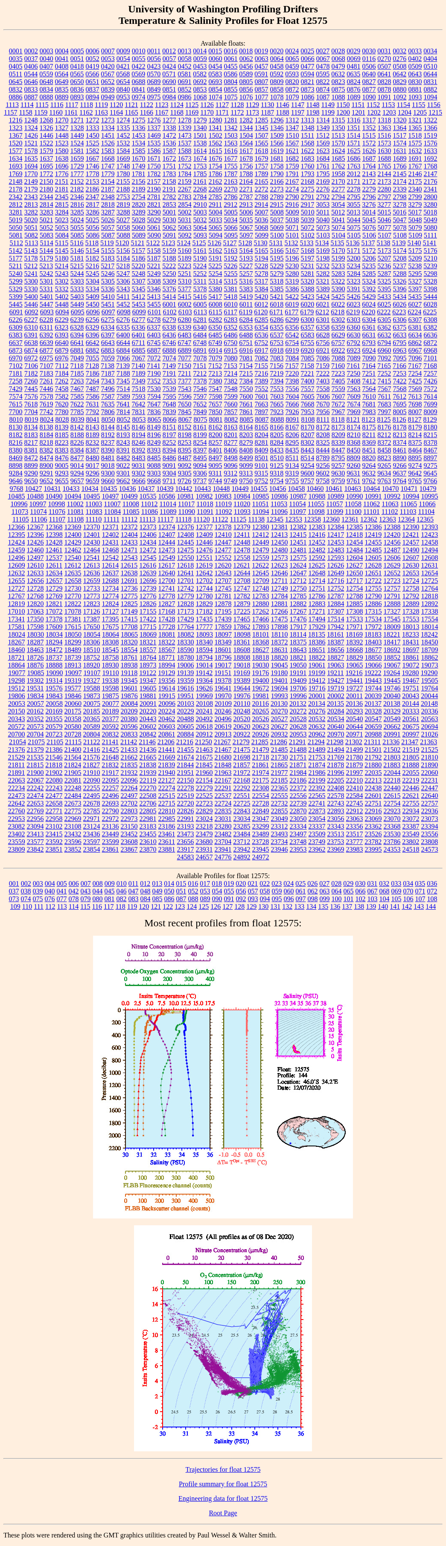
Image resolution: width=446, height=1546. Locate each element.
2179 (31, 189)
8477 (77, 457)
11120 (201, 519)
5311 (200, 281)
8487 (185, 457)
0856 (246, 89)
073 (14, 898)
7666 (292, 404)
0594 (307, 74)
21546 (54, 757)
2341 (430, 189)
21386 (54, 749)
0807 (261, 81)
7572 (430, 388)
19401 (279, 680)
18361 (242, 642)
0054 (123, 58)
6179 (307, 312)
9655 (62, 480)
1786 (215, 173)
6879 (62, 350)
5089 (139, 235)
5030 (169, 219)
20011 (354, 695)
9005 (62, 465)
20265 (260, 711)
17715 (148, 626)
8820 (369, 457)
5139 (398, 243)
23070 (392, 818)
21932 (129, 772)
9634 (384, 473)
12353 (293, 519)
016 (193, 883)
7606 (323, 396)
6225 (430, 312)
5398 (430, 289)
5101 (292, 235)
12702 (204, 580)
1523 (62, 143)
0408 (62, 66)
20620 (242, 726)
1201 (358, 112)
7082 (261, 358)
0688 (139, 81)
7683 (384, 404)
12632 (16, 573)
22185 (279, 780)
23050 (298, 818)
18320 (129, 642)
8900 (46, 465)
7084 (292, 358)
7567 (384, 388)
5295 (415, 273)
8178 (400, 427)
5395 (384, 289)
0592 (276, 74)
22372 (298, 788)
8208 (323, 434)
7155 (261, 365)
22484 (73, 795)
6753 (276, 342)
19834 (35, 695)
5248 (139, 273)
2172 (369, 181)
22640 (429, 795)
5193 (246, 258)
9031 (139, 465)
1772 (46, 173)
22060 (429, 772)
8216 (16, 442)
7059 (108, 358)
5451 (108, 304)
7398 (292, 381)
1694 (31, 166)
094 (265, 898)
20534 (335, 718)
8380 (16, 450)
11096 (279, 511)
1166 (146, 112)
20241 (204, 711)
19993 (279, 695)
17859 (223, 626)
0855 (231, 89)
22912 (354, 811)
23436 (91, 834)
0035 (16, 58)
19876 (129, 695)
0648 (46, 81)
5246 (108, 273)
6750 (230, 342)
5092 (185, 235)
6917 (261, 350)
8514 (307, 457)
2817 (92, 204)
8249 (154, 442)
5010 (308, 212)
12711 (279, 580)
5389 (323, 289)
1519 (430, 135)
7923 (277, 411)
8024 (46, 419)
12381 (279, 527)
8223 (62, 442)
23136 (110, 826)
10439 (165, 488)
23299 (260, 826)
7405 (338, 381)
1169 (191, 112)
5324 (369, 281)
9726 (184, 480)
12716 (335, 580)
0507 (384, 66)
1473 (185, 135)
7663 (261, 404)
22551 (242, 795)
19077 (16, 672)
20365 (91, 718)
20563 (429, 718)
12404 (129, 534)
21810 (429, 757)
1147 (297, 104)
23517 (354, 834)
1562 (215, 143)
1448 (62, 135)
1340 (200, 127)
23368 (392, 826)
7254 (415, 373)
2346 (77, 196)
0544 (31, 74)
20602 (148, 726)
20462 (166, 718)
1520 (16, 143)
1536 (169, 143)
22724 (223, 803)
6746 (169, 342)
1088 (338, 97)
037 (14, 891)
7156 (276, 365)
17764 (185, 626)
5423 (307, 296)
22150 (185, 780)
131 (275, 906)
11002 (75, 504)
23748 (297, 841)
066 (361, 891)
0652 (108, 81)
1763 (354, 166)
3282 (31, 212)
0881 (415, 89)
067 (372, 891)
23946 (279, 849)
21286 (278, 741)
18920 (91, 665)
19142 (204, 672)
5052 (46, 227)
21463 (204, 749)
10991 (373, 496)
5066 (231, 227)
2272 (261, 189)
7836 (154, 411)
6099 (139, 312)
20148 (429, 703)
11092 (223, 511)
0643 (415, 74)
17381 (73, 619)
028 (336, 883)
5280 (292, 273)
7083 (277, 358)
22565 (317, 795)
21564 (73, 757)
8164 (246, 427)
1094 (430, 97)
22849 (260, 811)
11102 (390, 511)
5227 (246, 266)
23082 (16, 826)
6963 (400, 350)
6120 (261, 312)
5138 (383, 243)
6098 (124, 312)
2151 (62, 181)
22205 (335, 780)
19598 (110, 688)
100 (337, 898)
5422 (292, 296)
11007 (112, 504)
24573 (429, 849)
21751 (298, 757)
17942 (335, 626)
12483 (335, 550)
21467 (223, 749)
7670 (323, 404)
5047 (400, 219)
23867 (129, 849)
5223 (184, 266)
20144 (410, 703)
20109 (223, 703)
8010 (16, 419)
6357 (307, 327)
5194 (261, 258)
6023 (353, 304)
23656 (185, 841)
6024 (369, 304)
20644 (354, 726)
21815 (35, 765)
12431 (110, 542)
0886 (16, 97)
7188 (123, 373)
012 (145, 883)
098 (313, 898)
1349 (323, 127)
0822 (323, 81)
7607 (338, 396)
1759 (292, 166)
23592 (54, 841)
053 (205, 891)
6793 (369, 342)
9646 (16, 480)
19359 (185, 680)
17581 (16, 626)
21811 (16, 765)
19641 (223, 688)
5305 (108, 281)
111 (39, 906)
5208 (400, 258)
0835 (62, 89)
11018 (204, 504)
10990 (354, 496)
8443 (308, 450)
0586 (230, 74)
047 (133, 891)
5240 (16, 273)
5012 (338, 212)
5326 (399, 281)
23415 (54, 834)
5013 (353, 212)
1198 (312, 112)
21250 (203, 741)
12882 (298, 603)
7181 (16, 373)
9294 (77, 473)
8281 (261, 442)
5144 (46, 250)
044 (98, 891)
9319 (292, 473)
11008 (130, 504)
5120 (122, 243)
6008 (215, 304)
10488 (35, 496)
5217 (107, 266)
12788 (354, 596)
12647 (298, 573)
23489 (260, 834)
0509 (415, 66)
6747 (184, 342)
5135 (337, 243)
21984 (298, 772)
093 (253, 898)
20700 (16, 734)
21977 (279, 772)
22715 (166, 803)
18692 (392, 649)
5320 (307, 281)
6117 (230, 312)
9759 (338, 480)
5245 (92, 273)
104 (384, 898)
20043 (410, 695)
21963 (223, 772)
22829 (204, 811)
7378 (200, 381)
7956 (323, 411)
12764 (429, 588)
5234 (353, 266)
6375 (399, 327)
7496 (108, 388)
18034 (54, 634)
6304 (369, 319)
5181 (77, 258)
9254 (308, 465)
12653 (411, 573)
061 (301, 891)
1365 (415, 127)
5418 (230, 296)
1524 (77, 143)
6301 (323, 319)
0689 (154, 81)
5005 (231, 212)
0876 (354, 89)
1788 (246, 173)
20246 (223, 711)
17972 (373, 626)
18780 (185, 657)
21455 (185, 749)
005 (62, 883)
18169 (354, 634)
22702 (129, 803)
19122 (147, 672)
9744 (215, 480)
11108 (75, 519)
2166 (277, 181)
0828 (384, 81)
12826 (148, 603)
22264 (129, 788)
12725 (429, 580)
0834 (46, 89)
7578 (46, 396)
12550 (185, 557)
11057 (334, 504)
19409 (298, 680)
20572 (16, 726)
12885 (354, 603)
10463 (352, 488)
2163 (231, 181)
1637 (46, 158)
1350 (338, 127)
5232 (322, 266)
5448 (62, 304)
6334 (107, 327)
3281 (16, 212)
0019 (261, 51)
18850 (373, 657)
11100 (353, 511)
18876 (35, 665)
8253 (185, 442)
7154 (246, 365)
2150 (46, 181)
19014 (204, 665)
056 (241, 891)
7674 (354, 404)
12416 (316, 534)
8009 (430, 411)
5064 (200, 227)
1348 (308, 127)
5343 (123, 289)
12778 (166, 596)
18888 (54, 665)
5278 (261, 273)
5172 (369, 250)
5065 (215, 227)
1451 (108, 135)
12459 (16, 550)
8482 (123, 457)
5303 (77, 281)
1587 (169, 150)
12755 (373, 588)
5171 (354, 250)
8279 (246, 442)
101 (349, 898)
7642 (139, 404)
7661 (246, 404)
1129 (252, 104)
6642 (92, 342)
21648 (110, 757)
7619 (46, 404)
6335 (123, 327)
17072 (54, 611)
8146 (139, 427)
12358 (312, 519)
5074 (338, 227)
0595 (322, 74)
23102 (54, 826)
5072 (308, 227)
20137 (373, 703)
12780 (204, 596)
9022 (123, 465)
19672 (260, 688)
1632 (415, 150)
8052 (123, 419)
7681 (369, 404)
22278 (185, 788)
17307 (335, 611)
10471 (409, 488)
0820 (292, 81)
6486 (231, 335)
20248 (242, 711)
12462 (73, 550)
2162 (215, 181)
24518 (411, 849)
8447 (338, 450)
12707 (223, 580)
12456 (392, 542)
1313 (308, 120)
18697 (411, 649)
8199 (200, 434)
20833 (129, 734)
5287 (384, 273)
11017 (186, 504)
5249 (154, 273)
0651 (92, 81)
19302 (35, 680)
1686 (354, 158)
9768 (16, 488)
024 (288, 883)
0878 (384, 89)
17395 (110, 619)
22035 (373, 772)
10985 (260, 496)
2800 (430, 196)
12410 (223, 534)
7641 (123, 404)
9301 (123, 473)
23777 (354, 841)
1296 (277, 120)
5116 (76, 243)
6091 (16, 312)
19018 (242, 665)
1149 (328, 104)
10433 (71, 488)
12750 (298, 588)
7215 (246, 373)
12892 (429, 603)
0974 (139, 97)
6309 (16, 327)
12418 (354, 534)
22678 (91, 803)
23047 (260, 818)
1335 (123, 127)
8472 (31, 457)
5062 (169, 227)
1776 (62, 173)
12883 (317, 603)
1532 (123, 143)
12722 (373, 580)
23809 (16, 849)
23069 (373, 818)
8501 (261, 457)
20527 (279, 718)
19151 (222, 672)
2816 (77, 204)
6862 (415, 342)
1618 (261, 150)
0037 (31, 58)
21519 (411, 749)
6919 (292, 350)
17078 (73, 611)
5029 (154, 219)
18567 (166, 649)
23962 (317, 849)
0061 (231, 58)
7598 (215, 396)
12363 (387, 519)
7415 (384, 381)
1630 (384, 150)
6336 (138, 327)
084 (145, 898)
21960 (204, 772)
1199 (328, 112)
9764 (399, 480)
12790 (373, 596)
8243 (123, 442)
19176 (260, 672)
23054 (317, 818)
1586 (154, 150)
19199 (316, 672)
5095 (231, 235)
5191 (215, 258)
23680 (204, 841)
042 (74, 891)
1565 (261, 143)
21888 (410, 765)
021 (253, 883)
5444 (430, 296)
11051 (260, 504)
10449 (240, 488)
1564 (246, 143)
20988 (373, 734)
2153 (92, 181)
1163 (101, 112)
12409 (204, 534)
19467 (411, 680)
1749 (139, 166)
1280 (215, 120)
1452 (123, 135)
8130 (16, 427)
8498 (231, 457)
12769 (54, 596)
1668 (108, 158)
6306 (400, 319)
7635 (108, 404)
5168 (308, 250)
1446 (46, 135)
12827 (166, 603)
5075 (354, 227)
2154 (108, 181)
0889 (62, 97)
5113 (31, 243)
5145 (62, 250)
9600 (307, 473)
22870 (298, 811)
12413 (279, 534)
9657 (77, 480)
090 (217, 898)
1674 (200, 158)
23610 (148, 841)
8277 (231, 442)
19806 (16, 695)
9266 (400, 465)
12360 (331, 519)
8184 (46, 434)
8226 (77, 442)
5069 (277, 227)
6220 (368, 312)
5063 (185, 227)
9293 (62, 473)
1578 (31, 150)
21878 (335, 765)
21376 (16, 749)
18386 (317, 642)
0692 (200, 81)
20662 (392, 726)
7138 (107, 365)
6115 (215, 312)
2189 (139, 189)
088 (193, 898)
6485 (215, 335)
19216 (354, 672)
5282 (323, 273)
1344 (246, 127)
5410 (108, 296)
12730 (73, 588)
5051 (31, 227)
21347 (409, 741)
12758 (411, 588)
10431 (52, 488)
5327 (415, 281)
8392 (139, 450)
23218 (204, 826)
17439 (223, 619)
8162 (215, 427)
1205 (420, 112)
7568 (400, 388)
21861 (260, 765)
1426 (31, 135)
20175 (73, 711)
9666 (139, 480)
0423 (154, 66)
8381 (31, 450)
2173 (384, 181)
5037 (277, 219)
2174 (400, 181)
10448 (221, 488)
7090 (369, 358)
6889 (185, 350)
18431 (411, 642)
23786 (391, 841)
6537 (277, 335)
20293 (354, 711)
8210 (354, 434)
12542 (110, 557)
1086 (308, 97)
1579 (46, 150)
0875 (338, 89)
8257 (215, 442)
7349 (139, 381)
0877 (369, 89)
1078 (277, 97)
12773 (91, 596)
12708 (242, 580)
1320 (400, 120)
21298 (335, 741)
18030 (35, 634)
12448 (242, 542)
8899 (31, 465)
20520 (242, 718)
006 (74, 883)
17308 (354, 611)
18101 (260, 634)
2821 (154, 204)
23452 (129, 834)
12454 (354, 542)
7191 (169, 373)
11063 (390, 504)
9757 (307, 480)
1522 (46, 143)
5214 (61, 266)
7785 (77, 411)
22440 (392, 788)
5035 (246, 219)
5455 (154, 304)
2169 (323, 181)
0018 (246, 51)
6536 (261, 335)
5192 (231, 258)
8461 (400, 450)
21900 (35, 772)
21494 (335, 749)
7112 (61, 365)
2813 (31, 204)
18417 (392, 642)
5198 (323, 258)
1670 (139, 158)
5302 (62, 281)
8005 (400, 411)
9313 (246, 473)
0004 (62, 51)
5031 (185, 219)
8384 (77, 450)
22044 (392, 772)
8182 (16, 434)
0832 (16, 89)
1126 (206, 104)
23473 (185, 834)
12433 (129, 542)
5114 (46, 243)
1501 (200, 135)
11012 (149, 504)
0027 (322, 51)
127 (227, 906)
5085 (77, 235)
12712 (297, 580)
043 (86, 891)
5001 (169, 212)
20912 (204, 734)
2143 (369, 173)
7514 (123, 388)
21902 (54, 772)
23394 (429, 826)
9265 (384, 465)
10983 (223, 496)
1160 (55, 112)
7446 (46, 388)
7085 (308, 358)
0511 (15, 74)
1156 (433, 104)
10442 (183, 488)
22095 (110, 780)
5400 (31, 296)
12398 (54, 534)
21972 (242, 772)
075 (38, 898)
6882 (92, 350)
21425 (110, 749)
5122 (153, 243)
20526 (260, 718)
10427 (33, 488)
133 (299, 906)
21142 (128, 741)
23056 (335, 818)
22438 (373, 788)
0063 (261, 58)
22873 (317, 811)
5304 (92, 281)
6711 (138, 342)
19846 (73, 695)
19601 (129, 688)
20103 (185, 703)
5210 (430, 258)
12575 (298, 557)
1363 (384, 127)
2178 (16, 189)
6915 (231, 350)
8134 (31, 427)
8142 (77, 427)
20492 (204, 718)
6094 (62, 312)
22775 (73, 811)
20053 (16, 703)
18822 (317, 657)
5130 (260, 243)
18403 (373, 642)
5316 (246, 281)
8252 (169, 442)
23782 (373, 841)
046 (122, 891)
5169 (323, 250)
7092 (384, 358)
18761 (129, 657)
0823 (338, 81)
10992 (392, 496)
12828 (185, 603)
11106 (39, 519)
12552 (223, 557)
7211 (184, 373)
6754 (292, 342)
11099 (334, 511)
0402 (415, 58)
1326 (46, 127)
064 (337, 891)
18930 (110, 665)
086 (169, 898)
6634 (415, 335)
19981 (260, 695)
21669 (166, 757)
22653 (35, 803)
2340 (415, 189)
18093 (204, 634)
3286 (92, 212)
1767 (415, 166)
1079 (292, 97)
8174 (354, 427)
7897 (261, 411)
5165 (261, 250)
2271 (246, 189)
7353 (169, 381)
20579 (54, 726)
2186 (92, 189)
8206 (292, 434)
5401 (46, 296)
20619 (223, 726)
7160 (338, 365)
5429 (369, 296)
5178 (31, 258)
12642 (204, 573)
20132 (297, 703)
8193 (123, 434)
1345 (261, 127)
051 (181, 891)
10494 (73, 496)
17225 (242, 611)
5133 (306, 243)
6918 (277, 350)
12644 (242, 573)
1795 (323, 173)
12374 (166, 527)
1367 (16, 135)
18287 (35, 642)
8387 (92, 450)
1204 (404, 112)
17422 (148, 619)
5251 (185, 273)
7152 (215, 365)
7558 (323, 388)
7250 (353, 373)
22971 (91, 818)
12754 (354, 588)
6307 (415, 319)
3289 (139, 212)
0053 (108, 58)
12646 (279, 573)
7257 (430, 373)
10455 (259, 488)
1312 (292, 120)
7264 (92, 381)
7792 (92, 411)
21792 (373, 757)
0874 (323, 89)
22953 (16, 818)
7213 (215, 373)
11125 (238, 519)
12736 (129, 588)
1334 (108, 127)
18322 (166, 642)
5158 (154, 250)
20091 (148, 703)
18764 (148, 657)
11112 (129, 519)
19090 (54, 672)
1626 (369, 150)
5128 (245, 243)
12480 (279, 550)
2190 (154, 189)
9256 (323, 465)
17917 (298, 626)
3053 (322, 204)
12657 (54, 580)
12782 (242, 596)
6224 (414, 312)
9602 (322, 473)
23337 (317, 826)
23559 (16, 841)
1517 (399, 135)
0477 (308, 66)
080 (98, 898)
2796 (369, 196)
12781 (223, 596)
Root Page (223, 1513)
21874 (316, 765)
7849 (200, 411)
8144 (108, 427)
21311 (372, 741)
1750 (154, 166)
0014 (200, 51)
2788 (261, 196)
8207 (308, 434)
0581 (184, 74)
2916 (292, 204)
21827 (91, 765)
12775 (129, 596)
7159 (322, 365)
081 (110, 898)
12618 (185, 565)
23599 (110, 841)
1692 (430, 158)
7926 (292, 411)
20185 (91, 711)
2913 (246, 204)
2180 (46, 189)
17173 (185, 611)
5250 (169, 273)
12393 (429, 527)
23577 (35, 841)
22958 (54, 818)
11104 (426, 511)
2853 (169, 204)
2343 (31, 196)
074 (26, 898)
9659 (92, 480)
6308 (430, 319)
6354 (261, 327)
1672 (169, 158)
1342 (231, 127)
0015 (215, 51)
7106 (31, 365)
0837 (92, 89)
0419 (92, 66)
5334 (92, 289)
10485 (16, 496)
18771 (166, 657)
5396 (400, 289)
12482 (317, 550)
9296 (92, 473)
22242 (35, 788)
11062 (371, 504)
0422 (139, 66)
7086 (323, 358)
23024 (204, 818)
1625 (354, 150)
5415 (184, 296)
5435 (415, 296)
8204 (261, 434)
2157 (154, 181)
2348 (108, 196)
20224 (166, 711)
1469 (154, 135)
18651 (317, 649)
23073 (429, 818)
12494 (429, 550)
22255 (91, 788)
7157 (292, 365)
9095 (215, 465)
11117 (165, 519)
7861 (246, 411)
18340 (204, 642)
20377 (110, 718)
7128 (92, 365)
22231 (429, 780)
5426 (353, 296)
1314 (323, 120)
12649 (335, 573)
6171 (276, 312)
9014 (77, 465)
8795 (338, 457)
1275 (139, 120)
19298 (16, 680)
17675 (110, 626)
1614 (200, 150)
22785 (91, 811)
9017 (92, 465)
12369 (73, 527)
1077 (261, 97)
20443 (148, 718)
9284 (16, 473)
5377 (185, 289)
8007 (415, 411)
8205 (277, 434)
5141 (429, 243)
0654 (123, 81)
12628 (373, 565)
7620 (62, 404)
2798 (400, 196)
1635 (31, 158)
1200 (343, 112)
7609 (354, 396)
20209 (129, 711)
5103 (323, 235)
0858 (277, 89)
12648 (317, 573)
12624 (297, 565)
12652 (392, 573)
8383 (62, 450)
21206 (166, 741)
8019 (31, 419)
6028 (430, 304)
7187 (108, 373)
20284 (335, 711)
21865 (279, 765)
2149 (31, 181)
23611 (166, 841)
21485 (279, 749)
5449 (77, 304)
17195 (223, 611)
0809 (277, 81)
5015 (384, 212)
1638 (62, 158)
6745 (153, 342)
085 (157, 898)
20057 (35, 703)
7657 (215, 404)
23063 (354, 818)
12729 (54, 588)
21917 (110, 772)
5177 (16, 258)
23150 (129, 826)
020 (241, 883)
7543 (185, 388)
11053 (279, 504)
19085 (35, 672)
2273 (277, 189)
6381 (415, 327)
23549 (411, 834)
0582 (200, 74)
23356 (354, 826)
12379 (242, 527)
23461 (166, 834)
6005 (200, 304)
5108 (400, 235)
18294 (54, 642)
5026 (108, 219)
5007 (261, 212)
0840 (123, 89)
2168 (308, 181)
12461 (54, 550)
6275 (108, 319)
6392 (46, 335)
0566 (92, 74)
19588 (91, 688)
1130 (267, 104)
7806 (108, 411)
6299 (292, 319)
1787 (231, 173)
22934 (411, 811)
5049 (430, 219)
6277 (139, 319)
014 (169, 883)
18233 (410, 634)
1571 (354, 143)
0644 (430, 74)
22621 (411, 795)
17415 (129, 619)
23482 (223, 834)
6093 (47, 312)
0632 (338, 74)
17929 (317, 626)
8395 (185, 450)
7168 (430, 365)
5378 (200, 289)
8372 (384, 442)
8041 (92, 419)
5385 (277, 289)
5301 (46, 281)
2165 (261, 181)
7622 (77, 404)
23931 (204, 849)
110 (27, 906)
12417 (335, 534)
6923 (354, 350)
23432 (73, 834)
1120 (116, 104)
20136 (354, 703)
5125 (199, 243)
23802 (410, 841)
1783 (169, 173)
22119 (148, 780)
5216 (92, 266)
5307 (139, 281)
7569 (415, 388)
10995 (429, 496)
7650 (185, 404)
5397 (415, 289)
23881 (166, 849)
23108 (73, 826)
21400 (73, 749)
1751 (169, 166)
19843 (54, 695)
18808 (242, 657)
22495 (91, 795)
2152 (77, 181)
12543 (129, 557)
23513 (335, 834)
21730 (279, 757)
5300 (31, 281)
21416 (91, 749)
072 (432, 891)
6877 (46, 350)
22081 (73, 780)
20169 (54, 711)
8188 (77, 434)
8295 (292, 442)
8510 (277, 457)
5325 (384, 281)
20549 (392, 718)
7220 (292, 373)
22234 (16, 788)
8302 (308, 442)
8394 (169, 450)
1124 (177, 104)
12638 (129, 573)
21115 (73, 741)
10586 (166, 496)
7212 (200, 373)
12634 (54, 573)
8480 (92, 457)
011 (133, 883)
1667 (92, 158)
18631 (279, 649)
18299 (73, 642)
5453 (139, 304)
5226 (230, 266)
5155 (108, 250)
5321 (322, 281)
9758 (322, 480)
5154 (92, 250)
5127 (229, 243)
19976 (242, 695)
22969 (73, 818)
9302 (139, 473)
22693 (110, 803)
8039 (77, 419)
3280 (430, 204)
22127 (166, 780)
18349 (223, 642)
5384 (261, 289)
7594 (154, 396)
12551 (204, 557)
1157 (10, 112)
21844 (185, 765)
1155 (418, 104)
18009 (392, 626)
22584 (354, 795)
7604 (292, 396)
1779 (108, 173)
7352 (154, 381)
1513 (338, 135)
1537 (185, 143)
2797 (384, 196)
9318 (276, 473)
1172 (237, 112)
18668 (354, 649)
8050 (108, 419)
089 (205, 898)
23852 (73, 849)
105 (396, 898)
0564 (61, 74)
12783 (260, 596)
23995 (373, 849)
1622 (308, 150)
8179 (415, 427)
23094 (35, 826)
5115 (61, 243)
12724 (410, 580)
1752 (185, 166)
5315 (230, 281)
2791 (308, 196)
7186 (92, 373)
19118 (129, 672)
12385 (354, 527)
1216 (16, 120)
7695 (400, 404)
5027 (123, 219)
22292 (242, 788)
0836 (77, 89)
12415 (297, 534)
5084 (62, 235)
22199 (316, 780)
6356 (292, 327)
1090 (369, 97)
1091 (384, 97)
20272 (298, 711)
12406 (148, 534)
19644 (242, 688)
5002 (185, 212)
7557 (308, 388)
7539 (169, 388)
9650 (31, 480)
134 (311, 906)
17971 (354, 626)
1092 (400, 97)
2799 (415, 196)
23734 (279, 841)
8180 (430, 427)
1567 (292, 143)
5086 (92, 235)
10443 (202, 488)
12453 (335, 542)
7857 (231, 411)
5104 (338, 235)
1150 (343, 104)
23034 (242, 818)
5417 (215, 296)
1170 (206, 112)
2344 (46, 196)
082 (122, 898)
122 (168, 906)
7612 (399, 396)
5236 (384, 266)
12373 (148, 527)
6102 (170, 312)
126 (215, 906)
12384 (335, 527)
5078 (400, 227)
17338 (429, 611)
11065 (408, 504)
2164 (246, 181)
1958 (338, 173)
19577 (73, 688)
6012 (261, 304)
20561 (411, 718)
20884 (185, 734)
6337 (153, 327)
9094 (200, 465)
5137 (368, 243)
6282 (215, 319)
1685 (338, 158)
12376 (185, 527)
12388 (392, 527)
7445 (31, 388)
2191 (169, 189)
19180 (279, 672)
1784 (185, 173)
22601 (373, 795)
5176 (430, 250)
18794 (204, 657)
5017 (415, 212)
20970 (335, 734)
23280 (223, 826)
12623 (279, 565)
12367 (35, 527)
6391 (31, 335)
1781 (139, 173)
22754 (392, 803)
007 (86, 883)
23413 (35, 834)
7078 (200, 358)
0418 (77, 66)
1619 (277, 150)
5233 (338, 266)
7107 (46, 365)
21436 (148, 749)
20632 (317, 726)
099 (325, 898)
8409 (261, 450)
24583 (185, 857)
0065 (292, 58)
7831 (139, 411)
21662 (129, 757)
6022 (338, 304)
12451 (298, 542)
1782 (154, 173)
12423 (429, 534)
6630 (354, 335)
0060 (215, 58)
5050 (16, 227)
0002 (31, 51)
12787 (335, 596)
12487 (392, 550)
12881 (279, 603)
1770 (31, 173)
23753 (335, 841)
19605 (148, 688)
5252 (200, 273)
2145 (400, 173)
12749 (279, 588)
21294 (316, 741)
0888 (46, 97)
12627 (354, 565)
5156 (123, 250)
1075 (231, 97)
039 (38, 891)
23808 (429, 841)
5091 (169, 235)
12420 (391, 534)
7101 (430, 358)
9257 (338, 465)
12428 (54, 542)
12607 (411, 557)
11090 (186, 511)
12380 (260, 527)
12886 (373, 603)
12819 (16, 603)
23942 (242, 849)
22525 (204, 795)
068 (384, 891)
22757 (429, 803)
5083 (46, 235)
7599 (231, 396)
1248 (31, 120)
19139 (185, 672)
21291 (297, 741)
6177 (291, 312)
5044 (354, 219)
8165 (261, 427)
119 (132, 906)
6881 (77, 350)
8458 (384, 450)
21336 (390, 741)
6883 (108, 350)
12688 (110, 580)
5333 (77, 289)
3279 (415, 204)
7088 (338, 358)
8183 (31, 434)
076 (50, 898)
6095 (78, 312)
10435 (108, 488)
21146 (147, 741)
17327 (392, 611)
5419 (246, 296)
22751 (373, 803)
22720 (185, 803)
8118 (337, 419)
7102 (16, 365)
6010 (231, 304)
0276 (399, 58)
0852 (185, 89)
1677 (231, 158)
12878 (223, 603)
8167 (292, 427)
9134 (292, 465)
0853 (200, 89)
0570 (153, 74)
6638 (31, 342)
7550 (246, 388)
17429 (185, 619)
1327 (62, 127)
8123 (369, 419)
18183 (373, 634)
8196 (154, 434)
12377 (204, 527)
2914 (261, 204)
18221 (391, 634)
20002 (335, 695)
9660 (108, 480)
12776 (148, 596)
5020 (31, 219)
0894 (92, 97)
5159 (169, 250)
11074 (38, 511)
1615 (215, 150)
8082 (231, 419)
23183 (148, 826)
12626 (335, 565)
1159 (40, 112)
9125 (277, 465)
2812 (16, 204)
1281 (231, 120)
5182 (92, 258)
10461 (334, 488)
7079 (215, 358)
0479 (338, 66)
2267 (185, 189)
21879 (354, 765)
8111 (322, 419)
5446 (31, 304)
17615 (73, 626)
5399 (16, 296)
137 (347, 906)
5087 (108, 235)
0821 (308, 81)
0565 (77, 74)
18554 (129, 649)
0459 (292, 66)
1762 (338, 166)
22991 (185, 818)
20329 (392, 711)
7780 (62, 411)
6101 (154, 312)
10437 (146, 488)
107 (420, 898)
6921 (323, 350)
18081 (166, 634)
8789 (322, 457)
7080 (231, 358)
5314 (215, 281)
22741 (317, 803)
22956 (35, 818)
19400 (260, 680)
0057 (169, 58)
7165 (384, 365)
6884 (123, 350)
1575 (415, 143)
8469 (16, 457)
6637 (16, 342)
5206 (369, 258)
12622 (260, 565)
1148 (312, 104)
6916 (246, 350)
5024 (77, 219)
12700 (166, 580)
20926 (260, 734)
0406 (31, 66)
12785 (298, 596)
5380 (215, 289)
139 (371, 906)
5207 (384, 258)
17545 (392, 619)
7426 (430, 381)
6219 (353, 312)
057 (253, 891)
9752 (261, 480)
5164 (246, 250)
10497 (110, 496)
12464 (91, 550)
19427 (335, 680)
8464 (415, 450)
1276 (154, 120)
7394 (277, 381)
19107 (91, 672)
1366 (430, 127)
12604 (354, 557)
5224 (200, 266)
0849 (154, 89)
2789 (277, 196)
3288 (123, 212)
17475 (279, 619)
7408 (354, 381)
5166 (277, 250)
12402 (110, 534)
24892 (242, 857)
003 (38, 883)
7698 (415, 404)
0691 (185, 81)
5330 (31, 289)
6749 (215, 342)
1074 (215, 97)
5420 (261, 296)
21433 (129, 749)
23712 (241, 841)
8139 (62, 427)
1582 (92, 150)
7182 (31, 373)
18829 (354, 657)
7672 (338, 404)
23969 (335, 849)
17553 (411, 619)
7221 (307, 373)
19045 (279, 665)
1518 (415, 135)
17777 (204, 626)
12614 (110, 565)
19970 (223, 695)
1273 (108, 120)
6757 (338, 342)
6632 (384, 335)
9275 (430, 465)
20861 (166, 734)
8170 (308, 427)
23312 (279, 826)
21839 (166, 765)
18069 (148, 634)
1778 (92, 173)
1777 (77, 173)
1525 (92, 143)
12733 (91, 588)
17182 (204, 611)
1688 (384, 158)
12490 (411, 550)
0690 (169, 81)
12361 (350, 519)
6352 (230, 327)
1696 (62, 166)
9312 (230, 473)
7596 (185, 396)
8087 (261, 419)
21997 (354, 772)
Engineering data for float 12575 (223, 1498)
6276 (123, 319)
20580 (73, 726)
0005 (77, 51)
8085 (246, 419)
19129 (166, 672)
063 (325, 891)
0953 (123, 97)
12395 (16, 534)
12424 (16, 542)
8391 (123, 450)
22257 (110, 788)
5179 (46, 258)
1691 (415, 158)
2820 (139, 204)
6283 (231, 319)
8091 (292, 419)
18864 (16, 665)
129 (251, 906)
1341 (215, 127)
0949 (108, 97)
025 (300, 883)
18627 (260, 649)
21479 (260, 749)
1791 (292, 173)
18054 (91, 634)
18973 (148, 665)
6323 (61, 327)
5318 (276, 281)
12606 (392, 557)
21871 (297, 765)
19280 (410, 672)
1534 (139, 143)
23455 (148, 834)
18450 (429, 642)
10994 (411, 496)
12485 (373, 550)
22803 (129, 811)
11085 (130, 511)
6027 (415, 304)
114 (74, 906)
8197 (169, 434)
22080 (54, 780)
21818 (53, 765)
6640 (62, 342)
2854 (185, 204)
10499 (129, 496)
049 (157, 891)
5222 (169, 266)
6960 (384, 350)
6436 (169, 335)
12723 (391, 580)
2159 (185, 181)
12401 (91, 534)
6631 (369, 335)
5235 (369, 266)
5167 (292, 250)
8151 (169, 427)
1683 (308, 158)
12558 (242, 557)
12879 (242, 603)
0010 (139, 51)
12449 (260, 542)
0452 (185, 66)
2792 (323, 196)
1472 (169, 135)
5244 (77, 273)
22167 (222, 780)
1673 (185, 158)
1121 (131, 104)
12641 (185, 573)
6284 (246, 319)
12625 (316, 565)
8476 (62, 457)
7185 (77, 373)
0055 (139, 58)
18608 (242, 649)
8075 (200, 419)
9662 (123, 480)
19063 (335, 665)
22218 (391, 780)
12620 (222, 565)
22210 (354, 780)
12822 (73, 603)
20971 (354, 734)
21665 (148, 757)
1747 (108, 166)
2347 (92, 196)
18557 (148, 649)
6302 (338, 319)
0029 (353, 51)
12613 (91, 565)
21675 (204, 757)
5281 (308, 273)
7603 (277, 396)
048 (145, 891)
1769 (16, 173)
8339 (338, 442)
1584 (123, 150)
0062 (246, 58)
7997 (384, 411)
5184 (123, 258)
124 (192, 906)
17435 (204, 619)
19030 (260, 665)
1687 (369, 158)
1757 (261, 166)
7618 (31, 404)
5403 (77, 296)
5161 (200, 250)
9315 (261, 473)
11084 (112, 511)
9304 (169, 473)
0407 (46, 66)
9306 (200, 473)
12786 (317, 596)
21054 (17, 741)
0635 (353, 74)
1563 (231, 143)
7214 (230, 373)
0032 (399, 51)
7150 (184, 365)
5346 (154, 289)
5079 (415, 227)
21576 (91, 757)
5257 (246, 273)
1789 (261, 173)
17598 (35, 626)
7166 (399, 365)
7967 (338, 411)
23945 (260, 849)
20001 (317, 695)
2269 (215, 189)
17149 (129, 611)
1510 (292, 135)
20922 (242, 734)
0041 (62, 58)
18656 (335, 649)
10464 (371, 488)
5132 (291, 243)
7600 (246, 396)
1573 (384, 143)
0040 (46, 58)
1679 (261, 158)
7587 (108, 396)
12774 (110, 596)
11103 (408, 511)
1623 (323, 150)
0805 (246, 81)
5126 (214, 243)
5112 (16, 243)
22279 (204, 788)
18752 (91, 657)
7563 (354, 388)
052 (193, 891)
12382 (298, 527)
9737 (200, 480)
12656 (35, 580)
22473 (16, 795)
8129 (430, 419)
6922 (338, 350)
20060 (73, 703)
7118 (77, 365)
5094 (215, 235)
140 (383, 906)
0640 (369, 74)
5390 (338, 289)
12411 (241, 534)
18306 (91, 642)
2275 (308, 189)
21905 (73, 772)
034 (408, 883)
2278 (354, 189)
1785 (200, 173)
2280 (384, 189)
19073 (429, 665)
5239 (430, 266)
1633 (430, 150)
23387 (411, 826)
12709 (260, 580)
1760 (308, 166)
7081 (246, 358)
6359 (338, 327)
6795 (399, 342)
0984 (169, 97)
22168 (241, 780)
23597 (91, 841)
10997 (37, 504)
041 (62, 891)
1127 (222, 104)
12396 (35, 534)
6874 (31, 350)
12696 (148, 580)
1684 (323, 158)
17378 (54, 619)
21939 (148, 772)
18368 (260, 642)
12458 (429, 542)
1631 (400, 150)
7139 (123, 365)
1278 (185, 120)
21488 (298, 749)
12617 (166, 565)
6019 (292, 304)
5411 (123, 296)
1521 (31, 143)
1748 (123, 166)
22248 (73, 788)
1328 (77, 127)
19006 (185, 665)
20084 (129, 703)
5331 (46, 289)
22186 (297, 780)
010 (122, 883)
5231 (307, 266)
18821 (298, 657)
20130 (279, 703)
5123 (168, 243)
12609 (16, 565)
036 (432, 883)
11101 (371, 511)
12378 (223, 527)
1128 (237, 104)
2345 (62, 196)
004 (50, 883)
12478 (242, 550)
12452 (317, 542)
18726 (35, 657)
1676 (215, 158)
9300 (108, 473)
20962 (317, 734)
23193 (185, 826)
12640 (166, 573)
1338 (169, 127)
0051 (77, 58)
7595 (169, 396)
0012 (169, 51)
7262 (62, 381)
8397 (200, 450)
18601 (223, 649)
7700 (16, 411)
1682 (292, 158)
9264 (369, 465)
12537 (54, 557)
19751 (411, 688)
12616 (147, 565)
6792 (353, 342)
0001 (16, 51)
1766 (400, 166)
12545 (148, 557)
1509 (277, 135)
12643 (223, 573)
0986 (185, 97)
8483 (139, 457)
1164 (116, 112)
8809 (353, 457)
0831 (430, 81)
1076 (246, 97)
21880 (373, 765)
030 (360, 883)
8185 (62, 434)
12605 (373, 557)
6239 (77, 319)
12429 (73, 542)
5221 (153, 266)
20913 (223, 734)
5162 (215, 250)
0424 (169, 66)
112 (50, 906)
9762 (369, 480)
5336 (108, 289)
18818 (260, 657)
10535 (148, 496)
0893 (77, 97)
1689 (400, 158)
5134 (322, 243)
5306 (123, 281)
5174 (400, 250)
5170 (338, 250)
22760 (16, 811)
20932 (279, 734)
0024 (292, 51)
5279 (277, 273)
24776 (223, 857)
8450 (354, 450)
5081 (16, 235)
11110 (93, 519)
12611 (54, 565)
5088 (123, 235)
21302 (353, 741)
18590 (185, 649)
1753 (200, 166)
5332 (62, 289)
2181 (62, 189)
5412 (138, 296)
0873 (308, 89)
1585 (139, 150)
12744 (204, 588)
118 (120, 906)
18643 (298, 649)
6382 (430, 327)
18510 (91, 649)
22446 (411, 788)
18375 (298, 642)
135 (323, 906)
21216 (184, 741)
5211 (15, 266)
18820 (279, 657)
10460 (315, 488)
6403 (154, 335)
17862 (242, 626)
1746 (92, 166)
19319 (73, 680)
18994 (166, 665)
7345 (123, 381)
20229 (185, 711)
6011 (246, 304)
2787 (246, 196)
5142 (16, 250)
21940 (166, 772)
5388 (308, 289)
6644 (123, 342)
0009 (123, 51)
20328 (373, 711)
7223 (338, 373)
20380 (129, 718)
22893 (335, 811)
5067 (246, 227)
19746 (392, 688)
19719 (335, 688)
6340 (200, 327)
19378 (223, 680)
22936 (429, 811)
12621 (241, 565)
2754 (139, 196)
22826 (185, 811)
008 (98, 883)
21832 (110, 765)
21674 (185, 757)
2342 (16, 196)
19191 (297, 672)
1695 (46, 166)
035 (420, 883)
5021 (46, 219)
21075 (36, 741)
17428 (166, 619)
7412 (369, 381)
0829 (400, 81)
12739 (148, 588)
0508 (400, 66)
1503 (231, 135)
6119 (245, 312)
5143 (31, 250)
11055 (316, 504)
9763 (384, 480)
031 (372, 883)
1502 (215, 135)
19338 (110, 680)
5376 (169, 289)
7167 (415, 365)
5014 (369, 212)
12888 (392, 603)
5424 (322, 296)
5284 (354, 273)
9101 (261, 465)
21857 (241, 765)
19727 (354, 688)
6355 (276, 327)
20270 (279, 711)
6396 (92, 335)
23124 (91, 826)
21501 (373, 749)
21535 (35, 757)
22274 (166, 788)
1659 (77, 158)
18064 (110, 634)
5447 (46, 304)
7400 (308, 381)
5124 (183, 243)
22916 (373, 811)
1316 (354, 120)
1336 (139, 127)
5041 (338, 219)
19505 (429, 680)
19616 (185, 688)
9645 (430, 473)
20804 (91, 734)
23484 (242, 834)
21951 (185, 772)
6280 (185, 319)
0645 (16, 81)
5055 (77, 227)
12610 (35, 565)
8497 (215, 457)
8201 (231, 434)
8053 (139, 419)
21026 (429, 734)
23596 (73, 841)
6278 (154, 319)
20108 (204, 703)
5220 (138, 266)
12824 (110, 603)
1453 (139, 135)
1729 (77, 166)
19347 (148, 680)
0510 (430, 66)
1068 (200, 97)
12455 (373, 542)
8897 (430, 457)
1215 (435, 112)
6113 (200, 312)
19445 (392, 680)
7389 (261, 381)
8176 (384, 427)
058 (265, 891)
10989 (335, 496)
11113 (147, 519)
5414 (169, 296)
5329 (16, 289)
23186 (166, 826)
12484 (354, 550)
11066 (427, 504)
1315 (338, 120)
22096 (129, 780)
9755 (292, 480)
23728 (260, 841)
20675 (411, 726)
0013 (184, 51)
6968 (430, 350)
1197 (297, 112)
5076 (369, 227)
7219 (276, 373)
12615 (128, 565)
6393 (62, 335)
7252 (384, 373)
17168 (166, 611)
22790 (110, 811)
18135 (316, 634)
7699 (430, 404)
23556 (429, 834)
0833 (31, 89)
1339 (185, 127)
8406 (231, 450)
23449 (110, 834)
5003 (200, 212)
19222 (373, 672)
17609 (54, 626)
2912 (230, 204)
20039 (373, 695)
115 (85, 906)
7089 (354, 358)
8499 (246, 457)
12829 (204, 603)
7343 (108, 381)
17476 (298, 619)
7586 (92, 396)
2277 (338, 189)
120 (144, 906)
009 (110, 883)
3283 (46, 212)
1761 (323, 166)
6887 (154, 350)
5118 (92, 243)
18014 (429, 626)
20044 (429, 695)
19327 (91, 680)
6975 (46, 358)
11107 (57, 519)
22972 (110, 818)
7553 (277, 388)
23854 (91, 849)
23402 (16, 834)
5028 (139, 219)
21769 (335, 757)
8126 (399, 419)
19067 (392, 665)
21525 (429, 749)
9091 (169, 465)
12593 (335, 557)
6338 (169, 327)
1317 (369, 120)
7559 (338, 388)
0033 (415, 51)
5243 (62, 273)
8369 (369, 442)
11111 (111, 519)
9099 (246, 465)
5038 (292, 219)
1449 (77, 135)
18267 (16, 642)
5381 (231, 289)
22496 (110, 795)
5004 (215, 212)
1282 (246, 120)
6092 (31, 312)
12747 (242, 588)
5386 (292, 289)
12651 (373, 573)
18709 (429, 649)
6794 (384, 342)
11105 (20, 519)
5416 (200, 296)
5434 (399, 296)
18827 (335, 657)
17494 (317, 619)
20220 (148, 711)
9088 (154, 465)
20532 (317, 718)
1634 (16, 158)
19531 (35, 688)
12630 (410, 565)
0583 (215, 74)
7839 (169, 411)
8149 (154, 427)
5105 (354, 235)
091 (229, 898)
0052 (92, 58)
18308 (110, 642)
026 (312, 883)
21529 (16, 757)
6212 (322, 312)
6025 (384, 304)
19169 (241, 672)
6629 (338, 335)
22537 (223, 795)
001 (14, 883)
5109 (415, 235)
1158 (25, 112)
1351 (354, 127)
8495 (200, 457)
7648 (169, 404)
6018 (276, 304)
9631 (353, 473)
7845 (185, 411)
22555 (279, 795)
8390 (108, 450)
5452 (123, 304)
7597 (200, 396)
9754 (276, 480)
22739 (298, 803)
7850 (215, 411)
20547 (373, 718)
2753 (123, 196)
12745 (223, 588)
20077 (110, 703)
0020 (276, 51)
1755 (231, 166)
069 (396, 891)
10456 (277, 488)
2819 (123, 204)
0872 (292, 89)
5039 (308, 219)
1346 (277, 127)
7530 (154, 388)
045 (110, 891)
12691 (129, 580)
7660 (231, 404)
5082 (31, 235)
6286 (277, 319)
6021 (322, 304)
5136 (352, 243)
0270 (384, 58)
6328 (77, 327)
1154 (403, 104)
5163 (231, 250)
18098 (242, 634)
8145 (123, 427)
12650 (354, 573)
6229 (62, 319)
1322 (430, 120)
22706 (148, 803)
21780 (354, 757)
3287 (108, 212)
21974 (260, 772)
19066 (373, 665)
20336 (429, 711)
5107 (384, 235)
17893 (260, 626)
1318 (384, 120)
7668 (308, 404)
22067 (35, 780)
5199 (338, 258)
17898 (279, 626)
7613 (415, 396)
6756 (322, 342)
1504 (246, 135)
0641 (384, 74)
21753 (317, 757)
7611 (384, 396)
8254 (200, 442)
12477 (223, 550)
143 (419, 906)
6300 (308, 319)
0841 (139, 89)
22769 (35, 811)
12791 (392, 596)
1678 (246, 158)
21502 (392, 749)
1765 (384, 166)
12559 (260, 557)
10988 (317, 496)
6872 (430, 342)
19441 (354, 680)
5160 (185, 250)
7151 (200, 365)
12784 (279, 596)
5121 (137, 243)
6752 (261, 342)
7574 (16, 396)
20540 (354, 718)
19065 (354, 665)
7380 (215, 381)
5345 (139, 289)
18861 (411, 657)
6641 (77, 342)
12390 (411, 527)
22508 (148, 795)
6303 (354, 319)
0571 (169, 74)
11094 (260, 511)
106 (408, 898)
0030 (369, 51)
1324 (31, 127)
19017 (223, 665)
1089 (354, 97)
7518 (139, 388)
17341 (16, 619)
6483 (185, 335)
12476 (204, 550)
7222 (322, 373)
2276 (323, 189)
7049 (77, 358)
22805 (148, 811)
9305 (185, 473)
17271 (317, 611)
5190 (200, 258)
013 (157, 883)
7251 (369, 373)
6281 (200, 319)
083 (133, 898)
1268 (46, 120)
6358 (322, 327)
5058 (123, 227)
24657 (204, 857)
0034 (430, 51)
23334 (298, 826)
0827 (369, 81)
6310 (31, 327)
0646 (31, 81)
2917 (307, 204)
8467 (430, 450)
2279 (369, 189)
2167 (292, 181)
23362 (373, 826)
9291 (46, 473)
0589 (246, 74)
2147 (430, 173)
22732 (279, 803)
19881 (148, 695)
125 (203, 906)
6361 (369, 327)
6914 (215, 350)
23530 (392, 834)
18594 (204, 649)
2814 (46, 204)
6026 (399, 304)
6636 (430, 335)
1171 (222, 112)
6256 (92, 319)
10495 (91, 496)
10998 (56, 504)
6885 (139, 350)
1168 (177, 112)
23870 (148, 849)
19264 (391, 672)
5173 (384, 250)
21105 (55, 741)
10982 (204, 496)
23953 (298, 849)
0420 (108, 66)
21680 (223, 757)
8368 (354, 442)
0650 (77, 81)
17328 (411, 611)
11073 (20, 511)
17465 (242, 619)
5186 (139, 258)
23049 (279, 818)
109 (15, 906)
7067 (139, 358)
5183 (108, 258)
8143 (92, 427)
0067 (323, 58)
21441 (166, 749)
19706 (298, 688)
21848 (222, 765)
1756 (246, 166)
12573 (279, 557)
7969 (354, 411)
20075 (91, 703)
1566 (277, 143)
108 (432, 898)
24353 (392, 849)
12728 (35, 588)
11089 (168, 511)
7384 (246, 381)
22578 (335, 795)
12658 (73, 580)
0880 (400, 89)
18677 (373, 649)
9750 (246, 480)
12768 (35, 596)
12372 (129, 527)
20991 (392, 734)
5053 (62, 227)
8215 (430, 434)
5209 (415, 258)
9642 (415, 473)
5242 (46, 273)
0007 (108, 51)
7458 (62, 388)
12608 (429, 557)
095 (277, 898)
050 (169, 891)
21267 (222, 741)
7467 (77, 388)
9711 (169, 480)
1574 (400, 143)
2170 (338, 181)
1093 (415, 97)
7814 (123, 411)
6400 (123, 335)
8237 (108, 442)
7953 (308, 411)
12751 (317, 588)
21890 (429, 765)
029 (348, 883)
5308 (154, 281)
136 (335, 906)
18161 (335, 634)
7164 (369, 365)
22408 (335, 788)
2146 (415, 173)
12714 (316, 580)
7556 (292, 388)
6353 (246, 327)
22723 (204, 803)
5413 (153, 296)
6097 (108, 312)
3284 (62, 212)
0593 (292, 74)
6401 (139, 335)
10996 (18, 504)
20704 (35, 734)
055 (229, 891)
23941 (223, 849)
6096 (93, 312)
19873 (91, 695)
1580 (62, 150)
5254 (215, 273)
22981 (148, 818)
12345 (274, 519)
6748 (200, 342)
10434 (90, 488)
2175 (415, 181)
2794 (338, 196)
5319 (292, 281)
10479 (428, 488)
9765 (415, 480)
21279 (241, 741)
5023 (62, 219)
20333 (411, 711)
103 (372, 898)
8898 (16, 465)
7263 (77, 381)
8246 (139, 442)
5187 (154, 258)
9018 (108, 465)
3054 (338, 204)
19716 (317, 688)
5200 (354, 258)
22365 (279, 788)
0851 (169, 89)
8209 (338, 434)
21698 (242, 757)
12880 (260, 603)
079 (86, 898)
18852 (392, 657)
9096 (231, 465)
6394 (77, 335)
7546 (200, 388)
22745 (354, 803)
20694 (429, 726)
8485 (154, 457)
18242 (429, 634)
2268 (200, 189)
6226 (16, 319)
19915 (166, 695)
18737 (54, 657)
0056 (154, 58)
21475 (242, 749)
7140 (138, 365)
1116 (57, 104)
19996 (298, 695)
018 (217, 883)
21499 (354, 749)
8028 (62, 419)
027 (324, 883)
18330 (185, 642)
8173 (338, 427)
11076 (57, 511)
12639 (148, 573)
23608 (129, 841)
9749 (230, 480)
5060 (139, 227)
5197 (308, 258)
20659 (373, 726)
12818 (429, 596)
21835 (128, 765)
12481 (298, 550)
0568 (123, 74)
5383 (246, 289)
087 (181, 898)
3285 (77, 212)
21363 (428, 741)
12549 (166, 557)
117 (109, 906)
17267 (298, 611)
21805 (411, 757)
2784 (200, 196)
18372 (279, 642)
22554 (260, 795)
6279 (169, 319)
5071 (292, 227)
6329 (92, 327)
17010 (16, 611)
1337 (154, 127)
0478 (323, 66)
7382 (231, 381)
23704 (222, 841)
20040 (391, 695)
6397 (108, 335)
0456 (246, 66)
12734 (110, 588)
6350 (215, 327)
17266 (279, 611)
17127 (110, 611)
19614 (166, 688)
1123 (161, 104)
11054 (297, 504)
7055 (92, 358)
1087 (323, 97)
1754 (215, 166)
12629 (391, 565)
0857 (261, 89)
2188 (123, 189)
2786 (231, 196)
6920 (308, 350)
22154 (204, 780)
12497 (35, 557)
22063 (16, 780)
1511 (307, 135)
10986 (279, 496)
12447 (223, 542)
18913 (73, 665)
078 (74, 898)
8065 (154, 419)
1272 (92, 120)
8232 (92, 442)
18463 (35, 649)
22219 (410, 780)
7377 (185, 381)
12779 (185, 596)
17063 (35, 611)
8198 (185, 434)
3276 (369, 204)
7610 (369, 396)
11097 (297, 511)
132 (287, 906)
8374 (400, 442)
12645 (260, 573)
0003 (46, 51)
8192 (108, 434)
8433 (277, 450)
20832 (110, 734)
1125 (191, 104)
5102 (308, 235)
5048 (415, 219)
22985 (166, 818)
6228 (46, 319)
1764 (369, 166)
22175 (260, 780)
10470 (390, 488)
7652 (200, 404)
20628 (298, 726)
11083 (93, 511)
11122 (220, 519)
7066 (123, 358)
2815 (62, 204)
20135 (335, 703)
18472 (54, 649)
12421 (410, 534)
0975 (154, 97)
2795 (354, 196)
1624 (338, 150)
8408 (246, 450)
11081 (75, 511)
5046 (384, 219)
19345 (129, 680)
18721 (16, 657)
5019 (16, 219)
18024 (16, 634)
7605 (308, 396)
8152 (185, 427)
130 (263, 906)
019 (229, 883)
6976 (62, 358)
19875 (110, 695)
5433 (384, 296)
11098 (316, 511)
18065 (129, 634)
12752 (335, 588)
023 (276, 883)
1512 (322, 135)
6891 (200, 350)
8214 (415, 434)
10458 (296, 488)
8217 (31, 442)
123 (180, 906)
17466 (260, 619)
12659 (91, 580)
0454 (215, 66)
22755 (411, 803)
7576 (31, 396)
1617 (246, 150)
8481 (108, 457)
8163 (231, 427)
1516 (384, 135)
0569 (138, 74)
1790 (277, 173)
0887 (31, 97)
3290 (154, 212)
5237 (399, 266)
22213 (373, 780)
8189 (92, 434)
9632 (369, 473)
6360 (353, 327)
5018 (430, 212)
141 (395, 906)
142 (407, 906)
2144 (384, 173)
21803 (392, 757)
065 (349, 891)
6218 (337, 312)
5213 (46, 266)
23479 (204, 834)
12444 (166, 542)
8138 (46, 427)
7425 (415, 381)
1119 (101, 104)
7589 (123, 396)
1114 (27, 104)
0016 (230, 51)
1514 (353, 135)
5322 (338, 281)
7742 (46, 411)
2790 (292, 196)
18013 (411, 626)
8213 (399, 434)
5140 (414, 243)
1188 (282, 112)
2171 (354, 181)
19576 (54, 688)
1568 (308, 143)
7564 (369, 388)
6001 (169, 304)
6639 (46, 342)
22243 (54, 788)
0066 (308, 58)
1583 (108, 150)
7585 (77, 396)
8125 (384, 419)
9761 (353, 480)
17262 (260, 611)
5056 (92, 227)
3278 (399, 204)
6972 (31, 358)
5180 (62, 258)
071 (420, 891)
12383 (317, 527)
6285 (261, 319)
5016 (399, 212)
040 (50, 891)
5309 (169, 281)
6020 (307, 304)
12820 (35, 603)
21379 (35, 749)
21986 (317, 772)
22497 (129, 795)
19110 (110, 672)
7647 (154, 404)
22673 (73, 803)
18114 (298, 634)
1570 (338, 143)
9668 (154, 480)
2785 (215, 196)
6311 (46, 327)
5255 (231, 273)
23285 (242, 826)
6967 (415, 350)
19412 (317, 680)
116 (97, 906)
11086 (149, 511)
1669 (123, 158)
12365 (425, 519)
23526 (373, 834)
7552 (261, 388)
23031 (223, 818)
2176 (430, 181)
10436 (127, 488)
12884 (335, 603)
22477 (54, 795)
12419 (373, 534)
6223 (399, 312)
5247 (123, 273)
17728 (166, 626)
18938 (129, 665)
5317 (261, 281)
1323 (16, 127)
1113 (12, 104)
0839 (108, 89)
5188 (169, 258)
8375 (415, 442)
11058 (353, 504)
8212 (384, 434)
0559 (46, 74)
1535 (154, 143)
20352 (35, 718)
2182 (77, 189)
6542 (292, 335)
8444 (323, 450)
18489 (73, 649)
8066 (169, 419)
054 (217, 891)
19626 (204, 688)
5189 (185, 258)
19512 (16, 688)
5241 (31, 273)
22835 (223, 811)
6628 (323, 335)
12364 (406, 519)
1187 (267, 112)
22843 (242, 811)
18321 (148, 642)
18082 (185, 634)
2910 (200, 204)
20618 (204, 726)
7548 (231, 388)
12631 (429, 565)
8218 (46, 442)
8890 (399, 457)
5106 (369, 235)
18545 (110, 649)
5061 (154, 227)
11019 (223, 504)
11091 (205, 511)
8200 (215, 434)
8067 (185, 419)
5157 (139, 250)
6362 (384, 327)
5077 (384, 227)
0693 (215, 81)
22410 (354, 788)
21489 (317, 749)
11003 (93, 504)
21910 (91, 772)
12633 (35, 573)
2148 (16, 181)
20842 (148, 734)
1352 (369, 127)
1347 (292, 127)
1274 (123, 120)
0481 (354, 66)
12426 (35, 542)
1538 (200, 143)
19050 (298, 665)
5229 (276, 266)
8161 (200, 427)
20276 (317, 711)
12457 (411, 542)
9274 (415, 465)
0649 (62, 81)
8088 (277, 419)
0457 (261, 66)
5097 (246, 235)
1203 (389, 112)
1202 (374, 112)
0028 (338, 51)
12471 (129, 550)
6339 (184, 327)
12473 (166, 550)
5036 (261, 219)
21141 (110, 741)
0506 (369, 66)
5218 (123, 266)
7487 (92, 388)
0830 (415, 81)
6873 (16, 350)
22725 (242, 803)
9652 (46, 480)
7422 (400, 381)
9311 (215, 473)
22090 (91, 780)
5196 (292, 258)
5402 (62, 296)
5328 (430, 281)
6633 (400, 335)
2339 (400, 189)
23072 (411, 818)
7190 (154, 373)
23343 (335, 826)
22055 (411, 772)
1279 (200, 120)
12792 (411, 596)
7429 (16, 388)
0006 (92, 51)
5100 (277, 235)
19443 (373, 680)
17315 (373, 611)
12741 (166, 588)
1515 (369, 135)
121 (156, 906)
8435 (292, 450)
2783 (185, 196)
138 (359, 906)
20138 (391, 703)
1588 (185, 150)
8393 (154, 450)
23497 (298, 834)
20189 (110, 711)
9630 (338, 473)
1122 (146, 104)
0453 (200, 66)
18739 (73, 657)
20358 (73, 718)
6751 (246, 342)
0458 (277, 66)
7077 (185, 358)
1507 (261, 135)
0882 (430, 89)
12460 (35, 550)
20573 (35, 726)
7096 (415, 358)
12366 (16, 527)
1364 (400, 127)
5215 (77, 266)
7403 (323, 381)
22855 (279, 811)
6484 (200, 335)
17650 (91, 626)
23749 (316, 841)
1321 (415, 120)
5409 (92, 296)
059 (277, 891)
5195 (277, 258)
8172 (323, 427)
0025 (307, 51)
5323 (353, 281)
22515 (166, 795)
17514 (335, 619)
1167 (161, 112)
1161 (71, 112)
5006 (246, 212)
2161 (200, 181)
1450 (92, 135)
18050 (73, 634)
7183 (46, 373)
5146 (77, 250)
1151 (357, 104)
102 (361, 898)
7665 (277, 404)
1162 (86, 112)
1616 (231, 150)
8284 (277, 442)
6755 (307, 342)
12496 (16, 557)
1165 (131, 112)
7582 (62, 396)
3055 (353, 204)
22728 (260, 803)
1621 (292, 150)
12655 (16, 580)
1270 (62, 120)
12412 (260, 534)
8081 (215, 419)
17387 (91, 619)
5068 (261, 227)
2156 (139, 181)
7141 (153, 365)
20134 (316, 703)
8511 (292, 457)
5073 (323, 227)
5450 (92, 304)
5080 (430, 227)
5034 (231, 219)
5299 (16, 281)
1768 (430, 166)
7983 (369, 411)
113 (62, 906)
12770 (73, 596)
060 (289, 891)
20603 (166, 726)
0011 (153, 51)
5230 (292, 266)
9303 (154, 473)
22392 (317, 788)
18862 (429, 657)
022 (264, 883)
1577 (16, 150)
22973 (129, 818)
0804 (231, 81)
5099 (261, 235)
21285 (259, 741)
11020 (241, 504)
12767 (16, 596)
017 (205, 883)
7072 (154, 358)
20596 (129, 726)
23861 (110, 849)
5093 (200, 235)
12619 (204, 565)
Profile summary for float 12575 (223, 1484)
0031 (384, 51)
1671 (154, 158)
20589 (91, 726)
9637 (399, 473)
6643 (108, 342)
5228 (261, 266)
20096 (166, 703)
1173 (252, 112)
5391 (354, 289)
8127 (415, 419)
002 (26, 883)
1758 (277, 166)
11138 (256, 519)
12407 (166, 534)
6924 (369, 350)
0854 (215, 89)
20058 (54, 703)
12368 (54, 527)
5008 (277, 212)
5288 (400, 273)
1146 (282, 104)
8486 (169, 457)
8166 (277, 427)
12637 (110, 573)
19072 (411, 665)
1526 (108, 143)
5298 (430, 273)
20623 (260, 726)
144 (431, 906)
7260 (31, 381)
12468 (110, 550)
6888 (169, 350)
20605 (185, 726)
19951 (185, 695)
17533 (354, 619)
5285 (369, 273)
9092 (185, 465)
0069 (354, 58)
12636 (91, 573)
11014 (167, 504)
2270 (231, 189)
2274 (292, 189)
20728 (73, 734)
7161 (353, 365)
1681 (277, 158)
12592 (317, 557)
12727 (16, 588)
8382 (46, 450)
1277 (169, 120)
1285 (261, 120)
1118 (86, 104)
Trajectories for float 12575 (223, 1469)
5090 (154, 235)
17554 (429, 619)
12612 (72, 565)
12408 (185, 534)
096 (289, 898)
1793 (308, 173)
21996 (335, 772)
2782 (169, 196)
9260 (354, 465)
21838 (147, 765)
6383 (16, 335)
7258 (16, 381)
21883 (391, 765)
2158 (169, 181)
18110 (279, 634)
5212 (31, 266)
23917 (185, 849)
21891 (16, 772)
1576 (430, 143)
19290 (429, 672)
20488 (185, 718)
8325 (323, 442)
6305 (384, 319)
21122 (91, 741)
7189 (139, 373)
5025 (92, 219)
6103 (185, 312)
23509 (317, 834)
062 (313, 891)
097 (301, 898)
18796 (223, 657)
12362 (368, 519)
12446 (204, 542)
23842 (35, 849)
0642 (399, 74)
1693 (16, 166)
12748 (260, 588)
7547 (215, 388)
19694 (279, 688)
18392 (354, 642)
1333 (92, 127)
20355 (54, 718)
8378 (430, 442)
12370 (91, 527)
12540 (73, 557)
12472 (148, 550)
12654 (429, 573)
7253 (399, 373)
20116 (260, 703)
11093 (242, 511)
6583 (308, 335)
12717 (354, 580)
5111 (430, 235)
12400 (73, 534)
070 (408, 891)
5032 (200, 219)
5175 (415, 250)
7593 (139, 396)
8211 (369, 434)
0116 (369, 58)
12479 (260, 550)
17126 (91, 611)
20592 (110, 726)
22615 (392, 795)
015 (181, 883)
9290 (31, 473)
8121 (353, 419)
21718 (260, 757)
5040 (323, 219)
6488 (246, 335)
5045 (369, 219)
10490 (54, 496)
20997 (411, 734)
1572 (369, 143)
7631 (92, 404)
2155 (123, 181)
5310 (185, 281)
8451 (369, 450)
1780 (123, 173)
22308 (260, 788)
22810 (166, 811)
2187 (108, 189)
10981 (185, 496)
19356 (166, 680)
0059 (200, 58)
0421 (123, 66)
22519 (185, 795)
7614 (430, 396)
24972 (260, 857)
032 (384, 883)
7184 (62, 373)
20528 (298, 718)
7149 (169, 365)
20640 (335, 726)
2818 (108, 204)
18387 (335, 642)
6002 (185, 304)
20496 (223, 718)
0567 (107, 74)
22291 (223, 788)
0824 (354, 81)
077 (62, 898)
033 (396, 883)
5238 (415, 266)
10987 (298, 496)
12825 (129, 603)
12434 (148, 542)
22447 (429, 788)
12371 (110, 527)
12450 (279, 542)
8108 (308, 419)
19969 (204, 695)
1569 (323, 143)
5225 (215, 266)
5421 (276, 296)
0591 (261, 74)
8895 (415, 457)
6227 (31, 319)
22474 (35, 795)
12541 (91, 557)
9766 (430, 480)
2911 (215, 204)
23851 (54, 849)
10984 (242, 496)
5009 (292, 212)
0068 (338, 58)
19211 (335, 672)
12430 (91, 542)
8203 (246, 434)
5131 (276, 243)
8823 (384, 457)
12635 (73, 573)
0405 (16, 66)
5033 (215, 219)
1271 (77, 120)
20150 (16, 711)
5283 (338, 273)
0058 (185, 58)
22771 (54, 811)
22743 (335, 803)
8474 (46, 457)
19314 (54, 680)
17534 (373, 619)
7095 (400, 358)
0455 (231, 66)
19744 (373, 688)
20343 (16, 718)
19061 (317, 665)
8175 (369, 427)
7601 (261, 396)
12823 (91, 603)
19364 (204, 680)
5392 (369, 289)
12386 (373, 527)
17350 (35, 619)
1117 (71, 104)
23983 (354, 849)
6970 (16, 358)
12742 (185, 588)
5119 (107, 243)
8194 (139, 434)
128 (239, 906)
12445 (185, 542)
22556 (298, 795)
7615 (16, 404)
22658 (54, 803)
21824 (72, 765)
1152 (373, 104)
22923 (392, 811)
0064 (277, 58)
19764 (429, 688)
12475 (185, 550)
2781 (154, 196)
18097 (223, 634)
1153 (388, 104)
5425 (338, 296)
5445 (16, 304)
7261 (46, 381)
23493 (279, 834)
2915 (276, 204)
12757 (392, 588)
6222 (384, 312)
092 (241, 898)
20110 (241, 703)
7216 (261, 373)
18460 (16, 649)
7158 (307, 365)
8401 (215, 450)
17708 (129, 626)
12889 (411, 603)
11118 (183, 519)
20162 (35, 711)
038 (26, 891)
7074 (169, 358)
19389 (242, 680)
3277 (384, 204)
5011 (322, 212)
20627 (279, 726)
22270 (148, 788)
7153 (230, 365)
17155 (148, 611)
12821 (54, 603)
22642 (16, 803)
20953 (298, 734)
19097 (73, 672)
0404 (430, 58)
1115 (42, 104)
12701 (185, 580)
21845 (204, 765)
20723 (54, 734)
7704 (31, 411)
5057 (108, 227)
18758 (110, 657)
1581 (77, 150)
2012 (354, 173)
